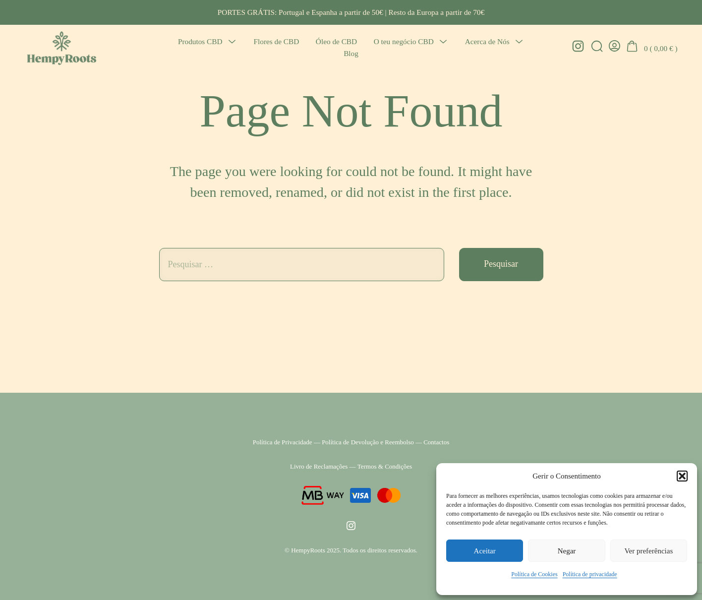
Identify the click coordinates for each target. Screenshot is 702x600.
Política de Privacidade (282, 442)
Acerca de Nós (487, 41)
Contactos (436, 442)
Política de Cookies (534, 574)
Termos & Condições (384, 466)
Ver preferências (648, 551)
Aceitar (485, 551)
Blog (351, 53)
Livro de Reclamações (319, 466)
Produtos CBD (200, 41)
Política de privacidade (590, 574)
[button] (682, 476)
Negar (567, 551)
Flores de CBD (276, 41)
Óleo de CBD (336, 41)
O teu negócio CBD (404, 41)
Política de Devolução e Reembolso (368, 442)
